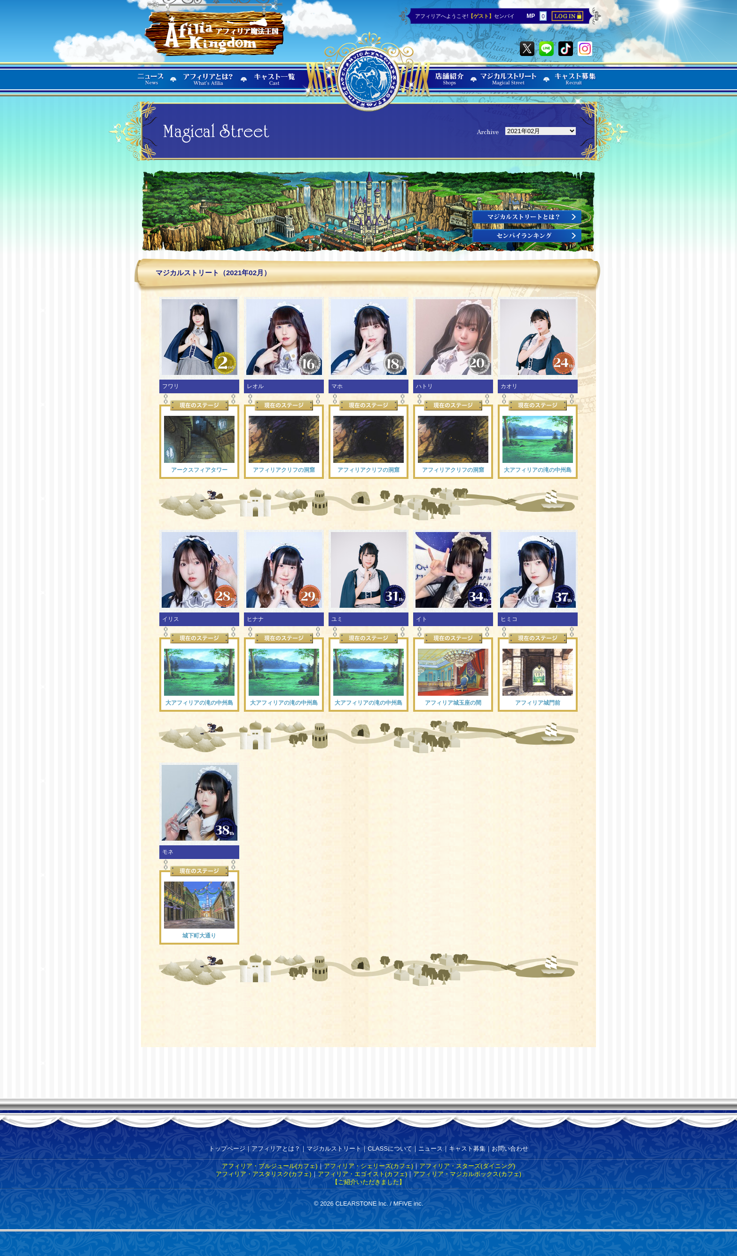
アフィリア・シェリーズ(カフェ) (369, 1165)
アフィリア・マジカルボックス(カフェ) (467, 1173)
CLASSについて (390, 1148)
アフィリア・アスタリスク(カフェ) (264, 1173)
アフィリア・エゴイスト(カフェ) (363, 1173)
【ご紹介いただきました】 (368, 1181)
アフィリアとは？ (275, 1148)
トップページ (227, 1148)
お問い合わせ (510, 1148)
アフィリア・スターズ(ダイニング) (467, 1165)
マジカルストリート (333, 1148)
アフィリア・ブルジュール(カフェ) (270, 1165)
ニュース (430, 1148)
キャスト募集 (467, 1148)
